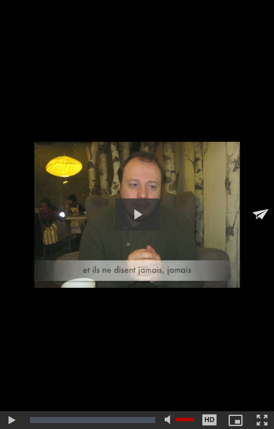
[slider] (92, 420)
